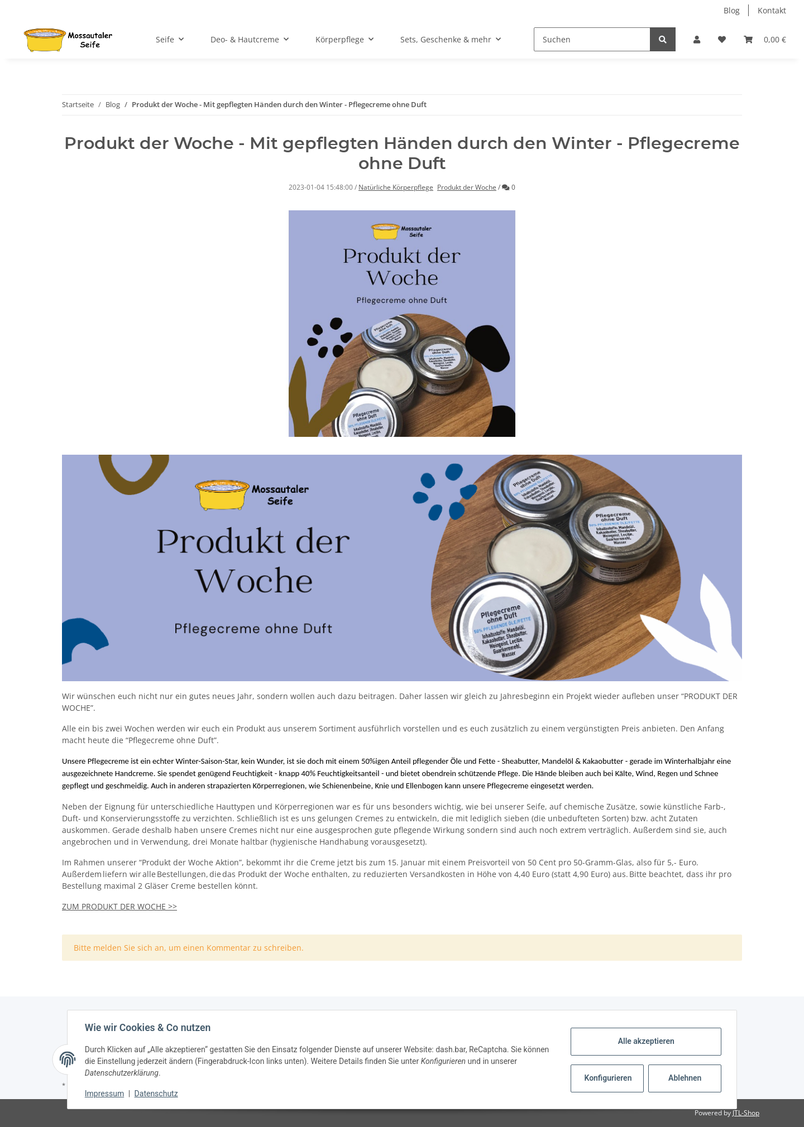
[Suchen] (592, 39)
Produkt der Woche (466, 187)
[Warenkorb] (765, 39)
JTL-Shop (746, 1113)
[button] (697, 39)
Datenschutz (157, 1093)
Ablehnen (684, 1077)
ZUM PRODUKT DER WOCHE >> (119, 906)
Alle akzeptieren (645, 1041)
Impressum (105, 1093)
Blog (732, 10)
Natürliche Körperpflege (395, 187)
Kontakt (772, 10)
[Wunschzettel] (722, 39)
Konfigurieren (607, 1077)
